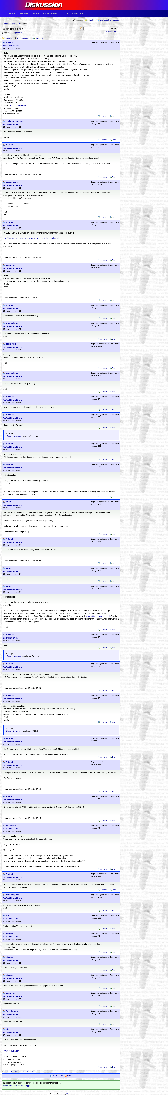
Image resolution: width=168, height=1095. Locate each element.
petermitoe (10, 265)
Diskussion (23, 13)
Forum (5, 24)
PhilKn (9, 796)
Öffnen (8, 436)
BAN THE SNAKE (10, 638)
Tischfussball (15, 24)
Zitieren (114, 116)
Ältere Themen (27, 1071)
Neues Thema (40, 38)
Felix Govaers (12, 1011)
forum (55, 1094)
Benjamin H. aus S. (14, 121)
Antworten (104, 116)
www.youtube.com (12, 1051)
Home (12, 13)
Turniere (35, 13)
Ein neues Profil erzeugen (110, 20)
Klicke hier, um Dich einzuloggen (17, 1086)
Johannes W (11, 825)
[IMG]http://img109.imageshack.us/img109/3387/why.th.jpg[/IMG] (31, 238)
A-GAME (9, 145)
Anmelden (92, 20)
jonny (8, 502)
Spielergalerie (77, 13)
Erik (7, 915)
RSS (69, 1076)
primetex (18, 33)
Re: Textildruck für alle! (13, 125)
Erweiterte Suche (111, 31)
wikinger (9, 933)
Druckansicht (58, 1076)
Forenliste (8, 38)
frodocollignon (12, 323)
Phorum (68, 1094)
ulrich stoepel (12, 182)
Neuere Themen (11, 1071)
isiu (7, 1029)
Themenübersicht (23, 38)
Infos (65, 13)
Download (17, 436)
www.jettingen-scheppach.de (98, 616)
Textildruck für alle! (11, 46)
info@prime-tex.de (18, 105)
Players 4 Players (51, 13)
